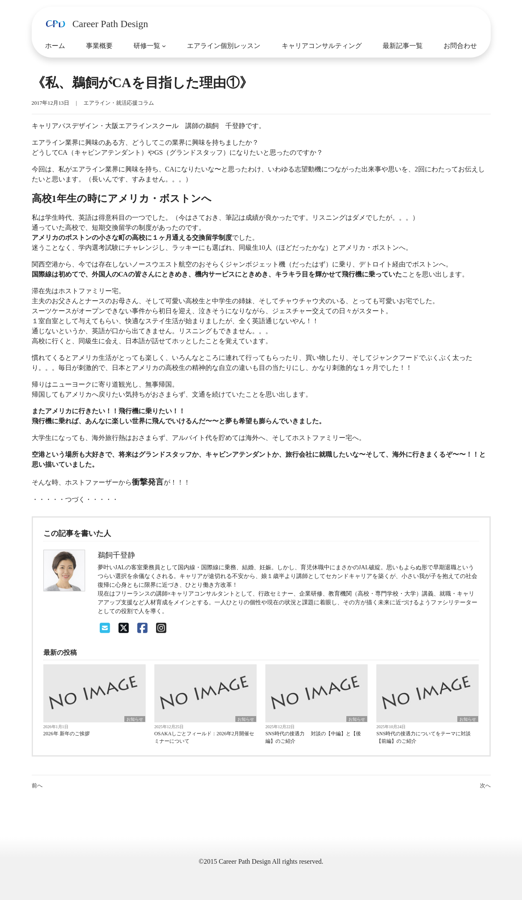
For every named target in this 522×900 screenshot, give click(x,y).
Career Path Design (110, 23)
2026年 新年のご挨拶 (66, 734)
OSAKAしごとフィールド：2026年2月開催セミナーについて (204, 737)
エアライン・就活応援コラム (118, 103)
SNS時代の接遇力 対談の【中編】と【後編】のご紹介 (313, 737)
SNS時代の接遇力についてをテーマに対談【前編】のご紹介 (423, 737)
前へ (37, 786)
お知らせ (134, 719)
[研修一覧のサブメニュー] (164, 46)
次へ (485, 786)
